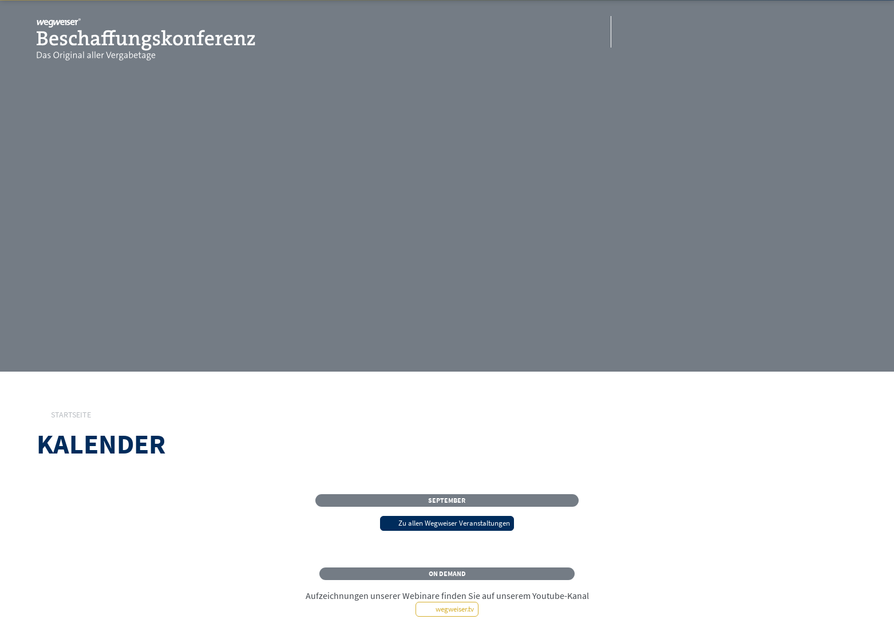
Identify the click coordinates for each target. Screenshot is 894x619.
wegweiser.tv (447, 608)
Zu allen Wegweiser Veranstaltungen (447, 522)
